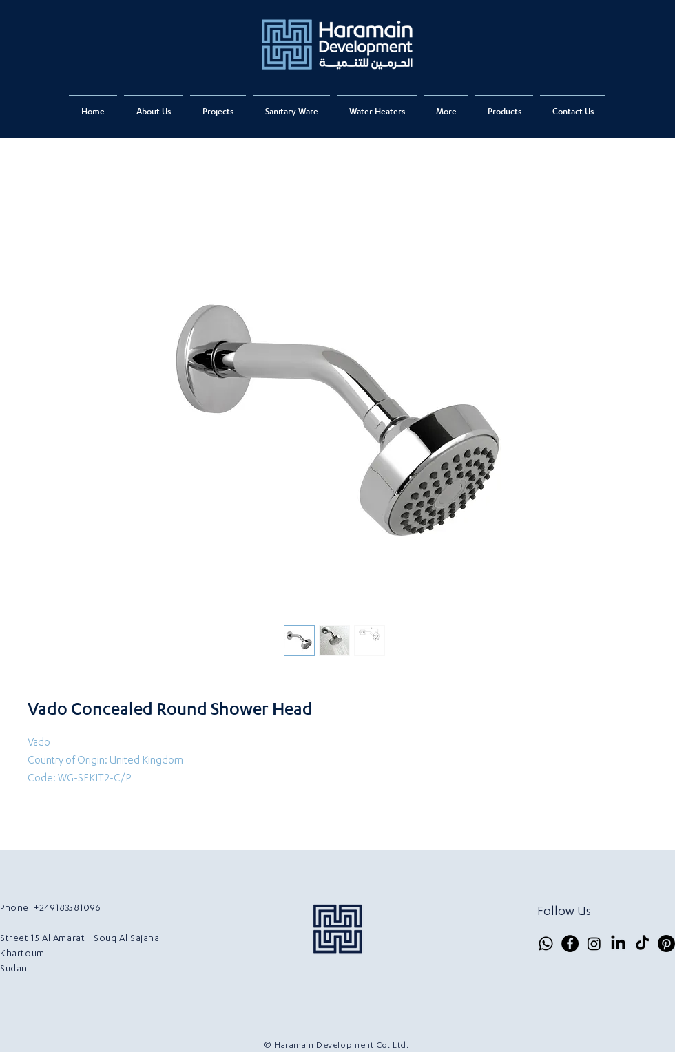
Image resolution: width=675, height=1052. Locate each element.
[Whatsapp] (545, 943)
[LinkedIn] (618, 943)
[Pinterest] (666, 943)
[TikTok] (642, 943)
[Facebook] (570, 943)
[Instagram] (594, 943)
